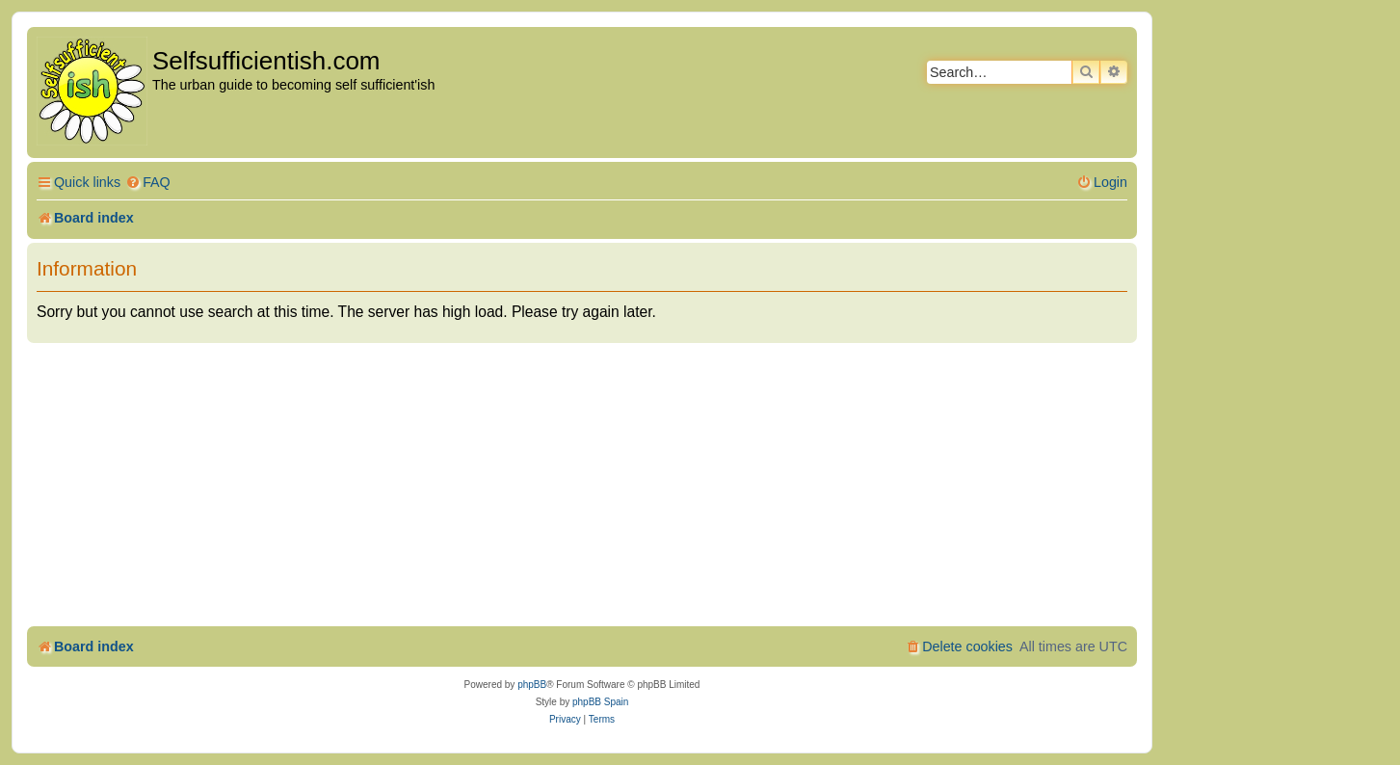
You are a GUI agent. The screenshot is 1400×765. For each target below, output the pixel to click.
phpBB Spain (600, 702)
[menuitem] (148, 183)
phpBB (531, 684)
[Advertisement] (582, 487)
